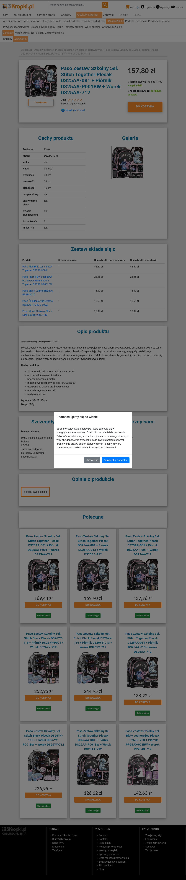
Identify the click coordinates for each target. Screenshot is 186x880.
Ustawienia (92, 460)
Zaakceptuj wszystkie (115, 460)
